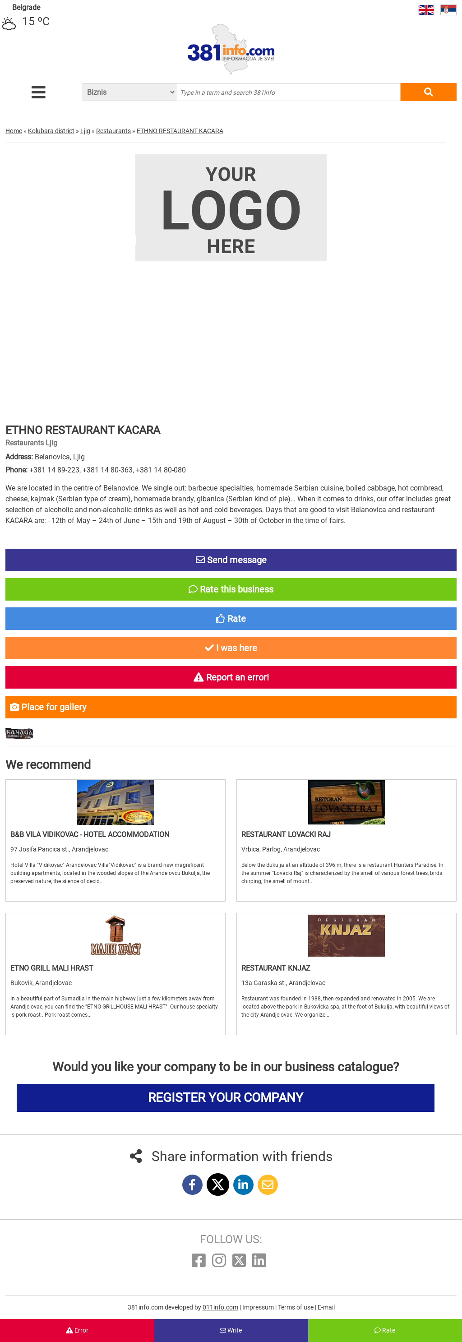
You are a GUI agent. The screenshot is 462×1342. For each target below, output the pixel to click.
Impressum (258, 1307)
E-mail (326, 1307)
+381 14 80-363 (108, 470)
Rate (384, 1330)
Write (231, 1330)
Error (77, 1330)
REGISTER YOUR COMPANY (225, 1097)
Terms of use (296, 1307)
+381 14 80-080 (161, 470)
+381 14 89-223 (54, 470)
